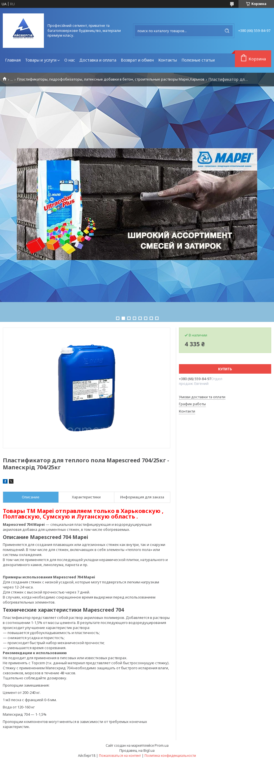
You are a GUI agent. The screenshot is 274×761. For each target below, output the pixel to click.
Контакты (167, 60)
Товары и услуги (40, 60)
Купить (225, 369)
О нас (69, 60)
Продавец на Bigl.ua (137, 750)
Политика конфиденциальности (170, 755)
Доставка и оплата (97, 60)
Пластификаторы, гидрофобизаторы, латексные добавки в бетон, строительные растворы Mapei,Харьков (110, 79)
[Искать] (227, 30)
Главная (13, 60)
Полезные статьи (198, 60)
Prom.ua (162, 745)
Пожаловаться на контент (120, 755)
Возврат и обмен (137, 60)
